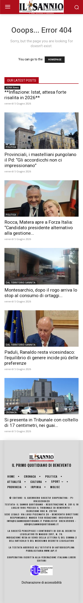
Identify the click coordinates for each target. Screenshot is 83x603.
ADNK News (12, 87)
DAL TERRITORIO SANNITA (20, 282)
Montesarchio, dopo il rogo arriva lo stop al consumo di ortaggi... (40, 292)
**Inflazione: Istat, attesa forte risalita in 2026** (35, 94)
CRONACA (11, 412)
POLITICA (11, 147)
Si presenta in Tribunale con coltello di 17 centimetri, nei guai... (41, 422)
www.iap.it (50, 550)
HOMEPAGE (54, 59)
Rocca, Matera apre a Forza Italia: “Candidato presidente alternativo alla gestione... (38, 228)
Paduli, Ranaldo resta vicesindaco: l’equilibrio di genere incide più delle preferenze (41, 358)
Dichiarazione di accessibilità (42, 582)
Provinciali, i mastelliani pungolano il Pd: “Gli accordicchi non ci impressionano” (40, 160)
